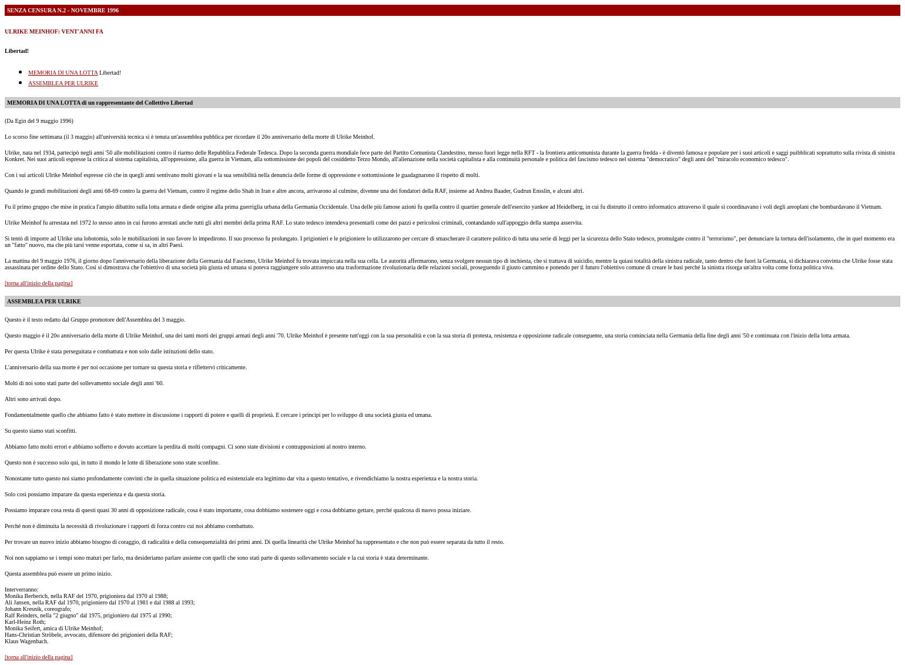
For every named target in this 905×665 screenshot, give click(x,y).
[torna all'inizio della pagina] (38, 283)
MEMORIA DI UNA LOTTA (63, 72)
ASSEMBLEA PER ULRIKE (63, 83)
